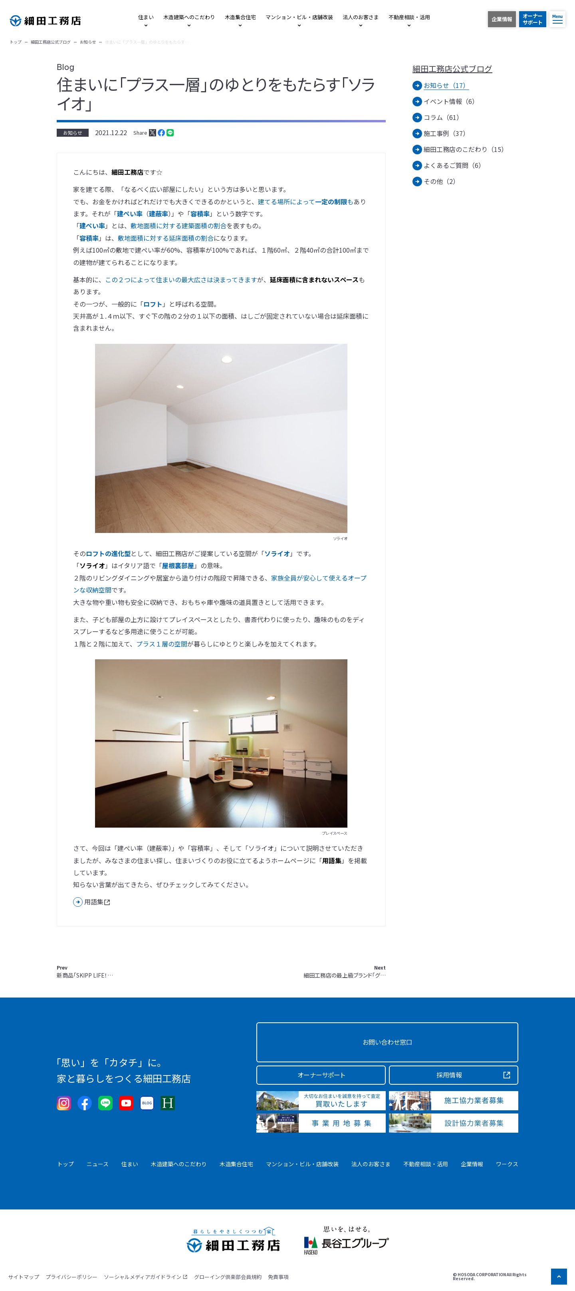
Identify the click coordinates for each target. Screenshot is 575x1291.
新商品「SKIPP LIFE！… (85, 972)
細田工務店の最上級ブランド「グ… (344, 972)
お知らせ (72, 132)
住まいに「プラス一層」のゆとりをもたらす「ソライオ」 (216, 93)
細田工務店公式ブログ (452, 68)
